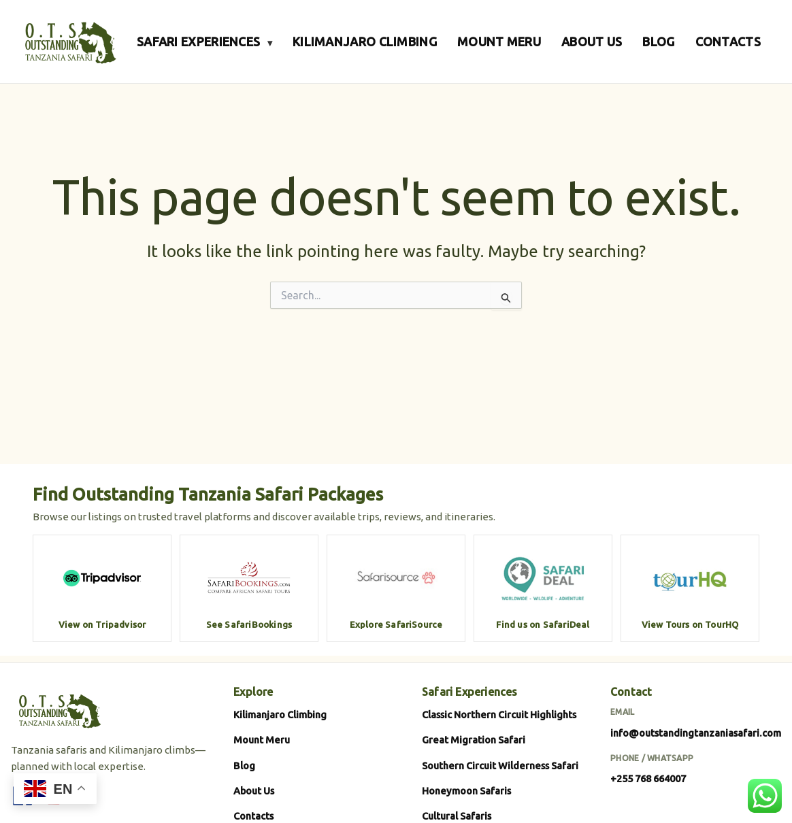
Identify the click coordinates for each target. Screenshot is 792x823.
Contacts (253, 816)
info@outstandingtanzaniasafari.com (695, 733)
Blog (244, 765)
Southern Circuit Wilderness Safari (500, 765)
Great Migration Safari (473, 739)
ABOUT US (591, 41)
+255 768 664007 (648, 778)
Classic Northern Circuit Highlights (499, 714)
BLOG (658, 41)
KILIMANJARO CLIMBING (365, 41)
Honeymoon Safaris (466, 790)
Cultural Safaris (456, 816)
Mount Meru (261, 739)
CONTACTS (728, 41)
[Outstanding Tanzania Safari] (69, 41)
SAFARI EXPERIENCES (204, 41)
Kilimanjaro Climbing (280, 714)
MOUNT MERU (499, 41)
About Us (253, 790)
